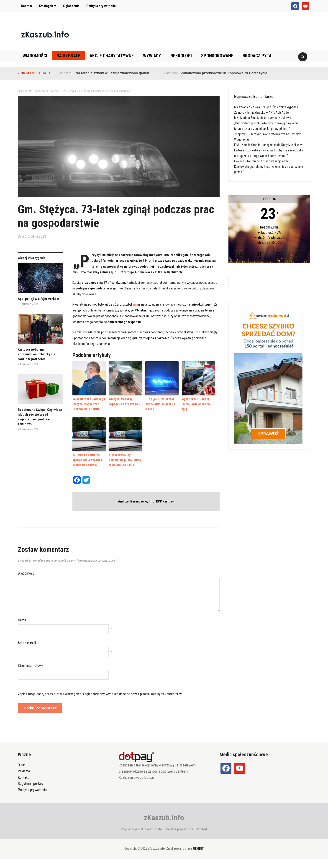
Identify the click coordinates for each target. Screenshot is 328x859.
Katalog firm (47, 6)
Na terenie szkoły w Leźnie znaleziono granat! (113, 73)
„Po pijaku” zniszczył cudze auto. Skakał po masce (159, 403)
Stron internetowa (30, 664)
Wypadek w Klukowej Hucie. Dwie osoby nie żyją (199, 401)
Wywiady (152, 55)
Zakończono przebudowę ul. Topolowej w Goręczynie (224, 73)
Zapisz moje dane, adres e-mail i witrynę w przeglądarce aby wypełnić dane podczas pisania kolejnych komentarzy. (100, 692)
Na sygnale (68, 55)
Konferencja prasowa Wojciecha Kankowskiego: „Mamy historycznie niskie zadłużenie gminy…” (268, 166)
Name (22, 618)
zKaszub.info (164, 816)
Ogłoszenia (71, 6)
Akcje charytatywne (112, 55)
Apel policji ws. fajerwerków (38, 299)
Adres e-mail (27, 641)
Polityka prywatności (101, 6)
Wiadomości (35, 55)
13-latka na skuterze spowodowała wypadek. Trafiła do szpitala (87, 458)
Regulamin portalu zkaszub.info (141, 827)
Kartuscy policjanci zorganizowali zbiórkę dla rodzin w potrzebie (36, 354)
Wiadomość (26, 572)
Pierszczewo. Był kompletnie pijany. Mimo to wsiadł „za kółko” (124, 458)
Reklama (24, 770)
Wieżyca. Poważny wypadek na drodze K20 (124, 401)
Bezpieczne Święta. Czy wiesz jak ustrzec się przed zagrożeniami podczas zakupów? (40, 417)
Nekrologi (181, 55)
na (135, 304)
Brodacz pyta (257, 55)
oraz (197, 332)
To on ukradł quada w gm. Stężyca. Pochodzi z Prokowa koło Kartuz (88, 403)
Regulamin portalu (30, 782)
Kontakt (26, 6)
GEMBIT (198, 847)
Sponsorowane (217, 55)
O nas (22, 763)
